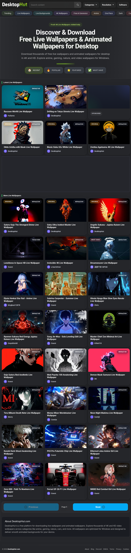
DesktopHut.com (14, 549)
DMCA (105, 549)
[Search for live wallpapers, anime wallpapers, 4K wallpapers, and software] (51, 5)
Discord (98, 549)
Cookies (126, 549)
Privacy (118, 549)
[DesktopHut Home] (14, 4)
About (87, 549)
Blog (92, 549)
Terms (112, 549)
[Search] (77, 5)
